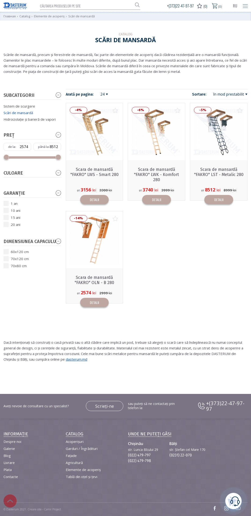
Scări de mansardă (18, 112)
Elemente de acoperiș (83, 469)
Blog (7, 455)
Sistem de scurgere (19, 106)
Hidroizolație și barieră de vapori (30, 119)
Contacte (11, 476)
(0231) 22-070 (180, 455)
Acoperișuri (75, 441)
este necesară (233, 500)
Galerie (9, 448)
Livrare (9, 462)
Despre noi (12, 441)
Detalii (94, 199)
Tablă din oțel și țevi (81, 476)
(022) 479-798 (139, 461)
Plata (8, 469)
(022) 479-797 (139, 455)
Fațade (71, 455)
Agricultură (74, 462)
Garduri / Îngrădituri (82, 448)
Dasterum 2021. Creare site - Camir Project (33, 509)
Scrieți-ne (104, 406)
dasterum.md (76, 359)
